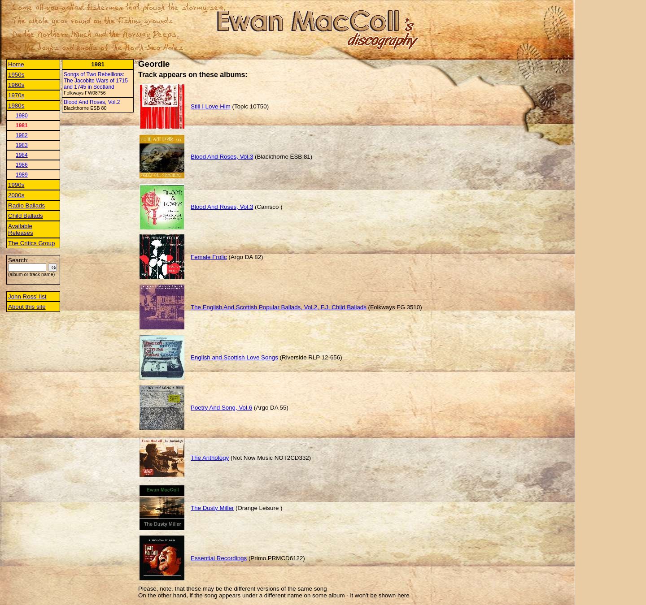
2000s (16, 195)
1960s (16, 85)
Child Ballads (25, 215)
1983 (22, 145)
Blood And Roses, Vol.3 (222, 156)
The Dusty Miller (212, 508)
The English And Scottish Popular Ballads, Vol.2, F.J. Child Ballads (279, 307)
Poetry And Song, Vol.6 (221, 407)
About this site (27, 306)
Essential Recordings (219, 558)
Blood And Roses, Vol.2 (92, 102)
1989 (22, 175)
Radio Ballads (26, 205)
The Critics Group (31, 243)
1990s (16, 185)
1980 (22, 115)
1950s (16, 74)
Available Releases (20, 229)
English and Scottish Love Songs (234, 357)
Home (16, 64)
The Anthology (210, 457)
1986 (22, 165)
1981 (22, 125)
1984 (22, 155)
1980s (16, 105)
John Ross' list (27, 296)
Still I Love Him (211, 106)
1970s (16, 95)
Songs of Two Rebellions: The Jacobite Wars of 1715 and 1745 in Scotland (96, 80)
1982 (22, 135)
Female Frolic (209, 257)
